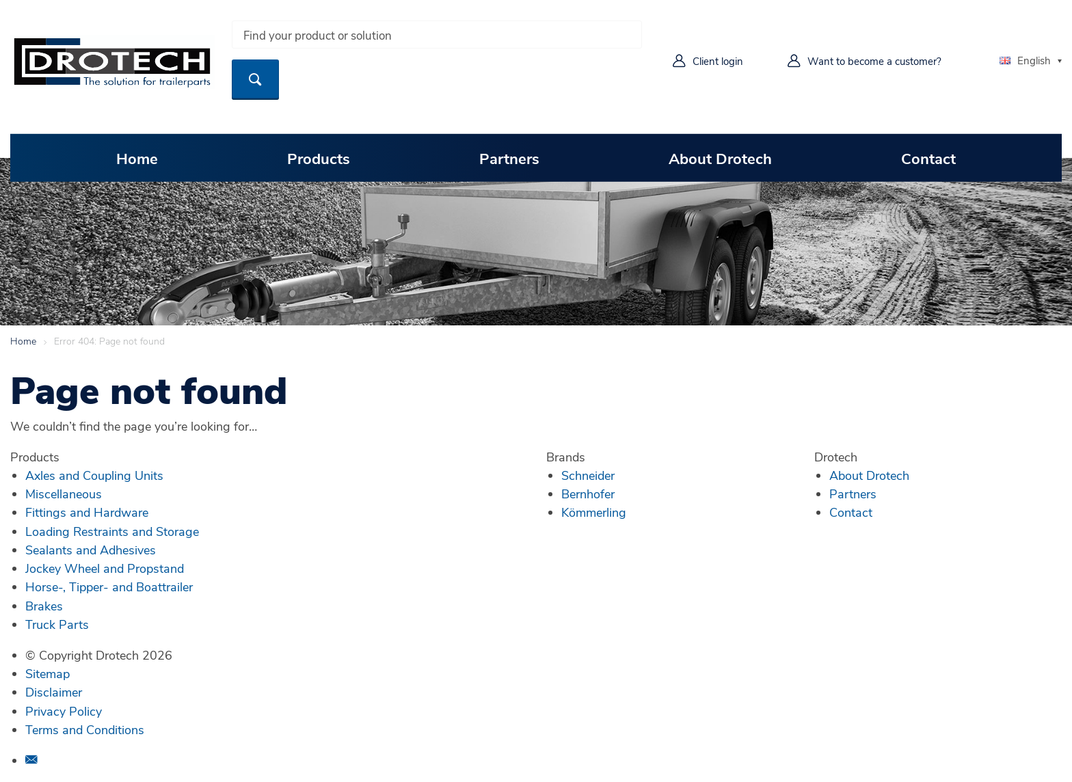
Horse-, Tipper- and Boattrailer (109, 586)
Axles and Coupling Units (94, 475)
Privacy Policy (63, 711)
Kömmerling (593, 512)
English (1025, 60)
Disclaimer (53, 692)
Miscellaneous (63, 493)
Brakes (44, 605)
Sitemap (47, 673)
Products (318, 158)
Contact (928, 158)
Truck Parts (57, 624)
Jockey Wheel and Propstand (104, 568)
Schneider (588, 475)
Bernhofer (588, 493)
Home (137, 158)
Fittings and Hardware (86, 512)
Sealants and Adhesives (90, 549)
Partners (509, 158)
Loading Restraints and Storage (112, 531)
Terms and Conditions (84, 729)
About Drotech (720, 158)
